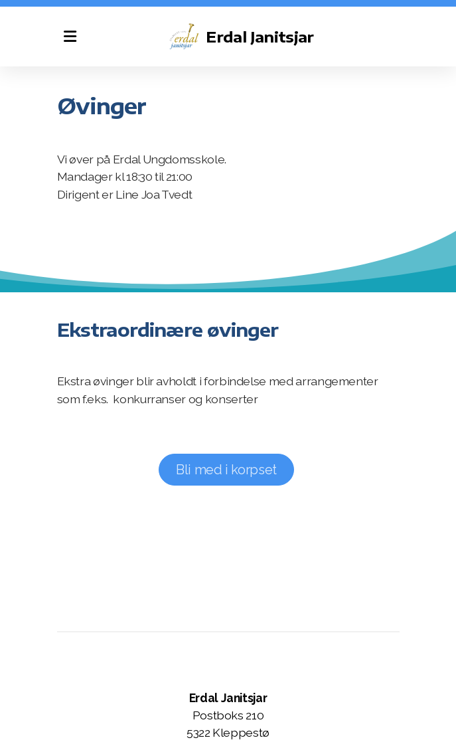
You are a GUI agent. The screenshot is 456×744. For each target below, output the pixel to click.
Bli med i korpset (226, 470)
